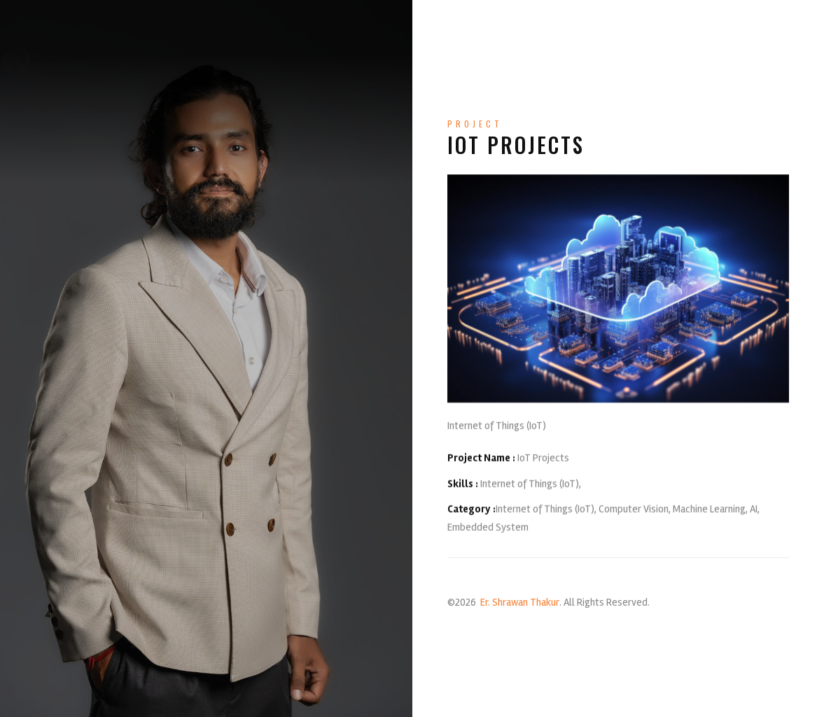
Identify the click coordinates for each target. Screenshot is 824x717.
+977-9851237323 (388, 696)
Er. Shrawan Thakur (519, 602)
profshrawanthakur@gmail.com (255, 696)
